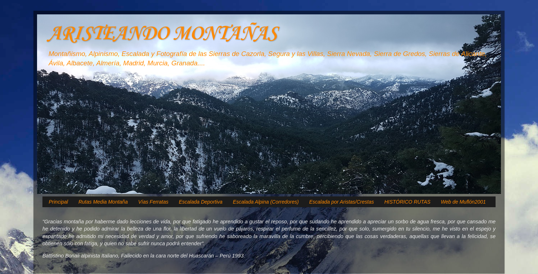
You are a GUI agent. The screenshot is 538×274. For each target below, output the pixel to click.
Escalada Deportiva (200, 202)
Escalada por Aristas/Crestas (341, 202)
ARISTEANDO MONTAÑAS (162, 34)
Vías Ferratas (153, 202)
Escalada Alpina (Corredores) (266, 202)
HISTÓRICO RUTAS (407, 202)
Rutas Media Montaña (103, 202)
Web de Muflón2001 (463, 202)
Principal (58, 202)
